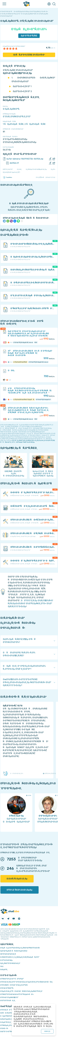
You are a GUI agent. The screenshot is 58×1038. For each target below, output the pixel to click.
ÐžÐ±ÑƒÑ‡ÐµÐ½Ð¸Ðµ (17, 879)
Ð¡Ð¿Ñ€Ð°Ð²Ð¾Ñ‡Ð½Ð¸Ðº (10, 963)
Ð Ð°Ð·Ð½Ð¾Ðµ (6, 960)
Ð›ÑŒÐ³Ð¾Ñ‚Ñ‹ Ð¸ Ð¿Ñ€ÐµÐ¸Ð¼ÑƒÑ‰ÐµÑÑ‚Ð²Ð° (19, 957)
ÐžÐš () (47, 1031)
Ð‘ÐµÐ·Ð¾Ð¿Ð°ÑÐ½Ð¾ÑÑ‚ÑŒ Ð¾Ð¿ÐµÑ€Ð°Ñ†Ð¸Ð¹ (21, 991)
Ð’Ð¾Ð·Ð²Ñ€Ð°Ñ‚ (7, 988)
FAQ (1, 966)
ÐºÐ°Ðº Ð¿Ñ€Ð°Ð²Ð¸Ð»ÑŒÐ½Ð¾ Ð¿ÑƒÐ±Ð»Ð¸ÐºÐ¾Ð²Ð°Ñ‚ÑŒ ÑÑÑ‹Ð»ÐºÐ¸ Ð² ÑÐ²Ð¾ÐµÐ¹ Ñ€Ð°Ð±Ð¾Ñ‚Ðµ (27, 441)
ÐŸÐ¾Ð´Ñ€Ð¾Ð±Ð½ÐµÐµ (19, 890)
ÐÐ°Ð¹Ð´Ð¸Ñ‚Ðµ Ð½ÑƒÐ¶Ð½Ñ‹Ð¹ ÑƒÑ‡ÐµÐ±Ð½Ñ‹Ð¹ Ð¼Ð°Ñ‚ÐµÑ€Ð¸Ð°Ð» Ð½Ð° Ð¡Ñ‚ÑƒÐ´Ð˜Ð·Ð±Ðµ (30, 603)
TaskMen (7, 177)
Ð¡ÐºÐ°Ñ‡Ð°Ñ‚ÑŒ (29, 35)
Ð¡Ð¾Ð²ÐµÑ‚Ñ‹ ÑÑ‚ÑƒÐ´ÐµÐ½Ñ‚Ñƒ (13, 951)
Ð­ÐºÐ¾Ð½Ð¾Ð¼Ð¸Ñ (8, 954)
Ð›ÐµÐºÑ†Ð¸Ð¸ (5, 1022)
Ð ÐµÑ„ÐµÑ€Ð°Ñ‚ (11, 109)
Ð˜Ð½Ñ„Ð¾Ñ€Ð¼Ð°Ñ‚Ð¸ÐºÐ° (17, 116)
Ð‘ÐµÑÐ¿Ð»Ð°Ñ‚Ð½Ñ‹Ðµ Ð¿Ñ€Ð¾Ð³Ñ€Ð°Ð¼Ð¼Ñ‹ (20, 948)
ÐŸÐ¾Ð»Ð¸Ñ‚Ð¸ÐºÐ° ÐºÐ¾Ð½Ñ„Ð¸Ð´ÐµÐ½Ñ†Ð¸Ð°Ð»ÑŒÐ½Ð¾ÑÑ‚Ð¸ (26, 982)
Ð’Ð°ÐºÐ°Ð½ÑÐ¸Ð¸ (7, 1000)
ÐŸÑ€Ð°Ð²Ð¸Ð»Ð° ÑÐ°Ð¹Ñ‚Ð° (12, 979)
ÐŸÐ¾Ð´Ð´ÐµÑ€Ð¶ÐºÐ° (9, 997)
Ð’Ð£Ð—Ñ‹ (4, 1028)
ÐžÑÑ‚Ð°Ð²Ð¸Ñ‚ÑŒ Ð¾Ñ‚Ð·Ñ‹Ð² (29, 55)
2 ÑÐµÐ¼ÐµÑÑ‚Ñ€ (35, 124)
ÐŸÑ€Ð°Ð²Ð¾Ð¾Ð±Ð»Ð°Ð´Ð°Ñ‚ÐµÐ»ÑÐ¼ (16, 994)
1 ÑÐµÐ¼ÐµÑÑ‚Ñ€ (13, 124)
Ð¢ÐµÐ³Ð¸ (4, 969)
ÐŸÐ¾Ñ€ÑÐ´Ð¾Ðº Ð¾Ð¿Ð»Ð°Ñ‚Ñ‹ (14, 985)
